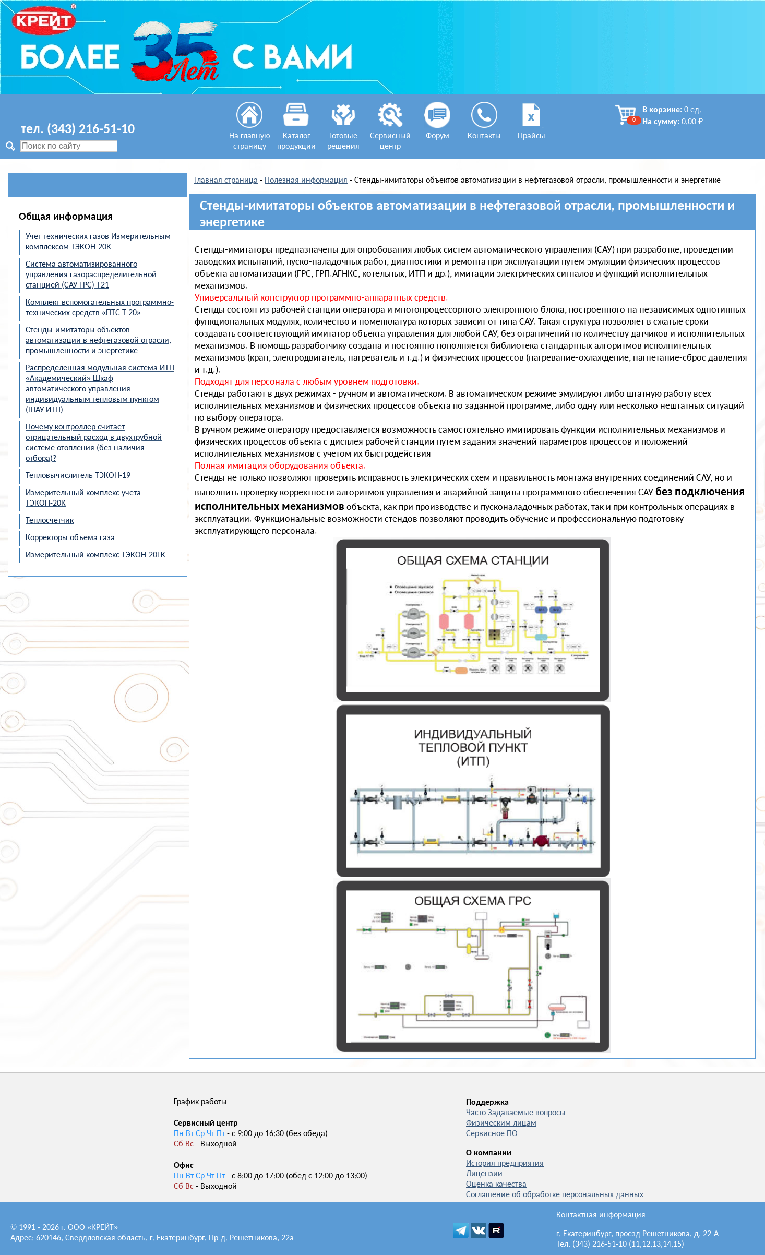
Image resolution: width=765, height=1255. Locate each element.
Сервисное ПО (492, 1134)
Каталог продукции (296, 136)
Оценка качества (496, 1184)
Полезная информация (306, 180)
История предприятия (505, 1164)
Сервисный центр (390, 136)
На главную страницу (249, 136)
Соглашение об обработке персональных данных (554, 1195)
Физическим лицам (501, 1123)
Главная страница (226, 180)
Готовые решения (343, 136)
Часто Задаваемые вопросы (516, 1113)
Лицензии (484, 1174)
